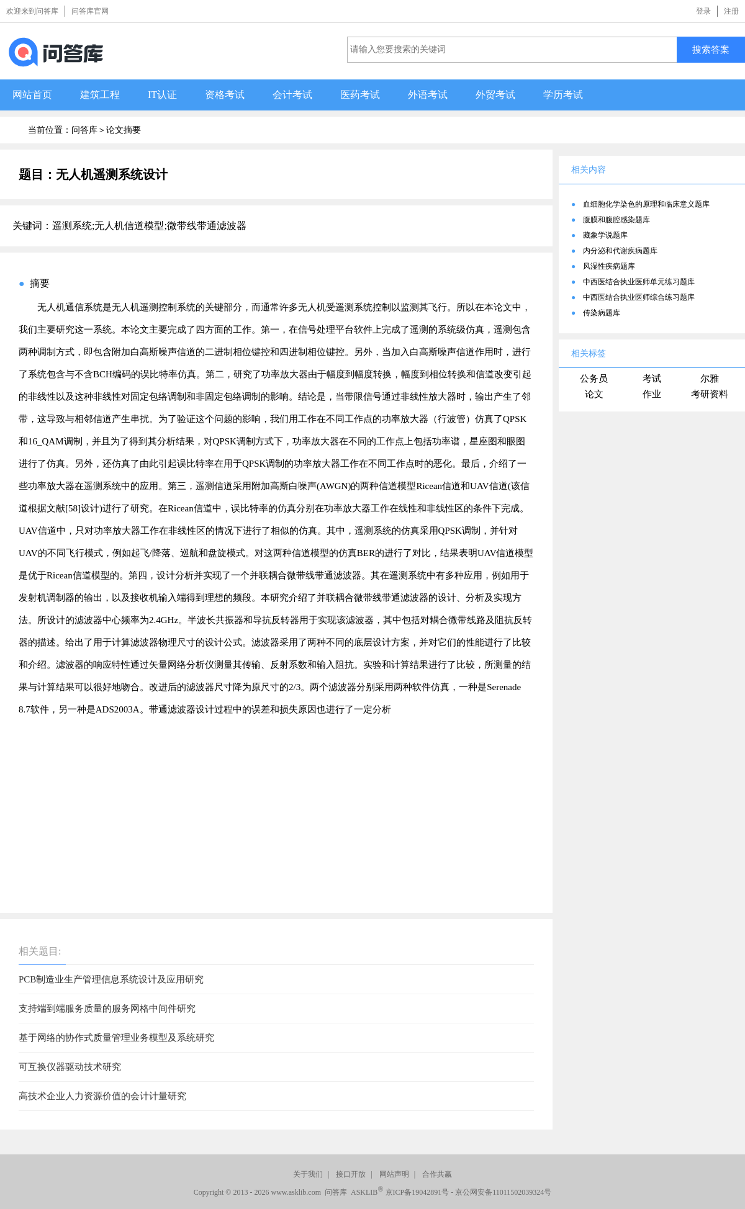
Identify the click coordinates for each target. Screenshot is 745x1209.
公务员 (594, 379)
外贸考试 (495, 94)
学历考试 (563, 94)
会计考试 (292, 94)
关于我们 (308, 1174)
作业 (652, 394)
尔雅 (709, 379)
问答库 (84, 130)
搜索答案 (710, 49)
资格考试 (225, 94)
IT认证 (162, 94)
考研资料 (709, 394)
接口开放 (351, 1174)
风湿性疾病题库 (609, 266)
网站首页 (32, 94)
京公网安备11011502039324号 (503, 1192)
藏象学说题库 (605, 235)
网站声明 (394, 1174)
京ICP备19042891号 (417, 1192)
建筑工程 (100, 94)
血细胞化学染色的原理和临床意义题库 (646, 204)
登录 (703, 11)
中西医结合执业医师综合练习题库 (639, 297)
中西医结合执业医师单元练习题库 (639, 281)
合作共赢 (437, 1174)
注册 (731, 11)
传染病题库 (601, 312)
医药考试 (360, 94)
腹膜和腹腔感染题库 (616, 219)
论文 (594, 394)
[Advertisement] (276, 807)
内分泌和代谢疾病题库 (620, 250)
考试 (652, 379)
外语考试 (428, 94)
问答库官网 (90, 11)
